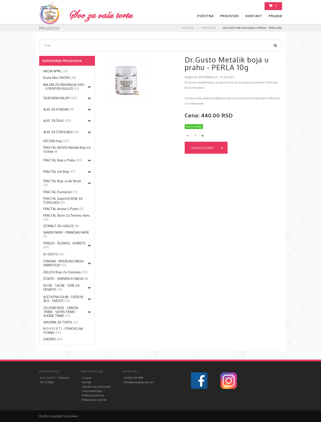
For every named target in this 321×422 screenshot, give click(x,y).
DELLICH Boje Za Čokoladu (65, 272)
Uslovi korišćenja (92, 391)
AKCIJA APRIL (55, 71)
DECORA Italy (56, 141)
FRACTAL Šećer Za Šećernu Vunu (66, 217)
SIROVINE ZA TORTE (60, 322)
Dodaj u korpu (207, 147)
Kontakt (254, 16)
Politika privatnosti (93, 395)
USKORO (52, 339)
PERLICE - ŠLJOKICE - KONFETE (64, 245)
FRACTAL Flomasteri (60, 192)
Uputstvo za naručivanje (96, 386)
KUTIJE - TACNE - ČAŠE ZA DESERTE (61, 287)
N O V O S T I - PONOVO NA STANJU (63, 330)
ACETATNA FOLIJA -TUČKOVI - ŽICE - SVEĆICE (64, 299)
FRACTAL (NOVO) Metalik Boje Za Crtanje (67, 149)
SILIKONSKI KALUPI (60, 98)
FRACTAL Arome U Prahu (63, 209)
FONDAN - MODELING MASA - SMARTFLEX (64, 263)
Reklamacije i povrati (94, 399)
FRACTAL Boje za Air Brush (62, 183)
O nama (86, 378)
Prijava (275, 16)
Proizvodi (229, 16)
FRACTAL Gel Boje (59, 171)
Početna (205, 16)
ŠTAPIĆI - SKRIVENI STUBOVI (65, 279)
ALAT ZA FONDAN (58, 109)
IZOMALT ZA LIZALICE (61, 226)
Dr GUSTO (53, 254)
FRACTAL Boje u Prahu (62, 160)
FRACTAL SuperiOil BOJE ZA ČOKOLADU (62, 200)
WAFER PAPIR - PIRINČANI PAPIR (66, 234)
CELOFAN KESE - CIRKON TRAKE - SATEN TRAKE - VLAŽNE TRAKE (60, 312)
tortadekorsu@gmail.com (138, 382)
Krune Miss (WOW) (59, 77)
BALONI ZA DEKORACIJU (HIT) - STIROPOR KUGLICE (63, 86)
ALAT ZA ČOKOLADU (61, 132)
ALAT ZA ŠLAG (57, 120)
